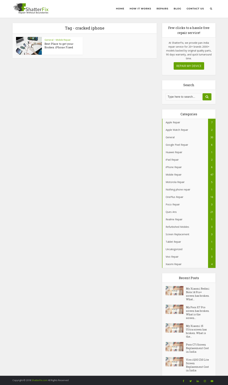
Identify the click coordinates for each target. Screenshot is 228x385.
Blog (177, 8)
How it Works (140, 8)
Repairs (162, 8)
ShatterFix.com (39, 380)
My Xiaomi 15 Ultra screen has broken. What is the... (196, 331)
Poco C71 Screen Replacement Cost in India (197, 348)
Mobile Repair (63, 39)
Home (120, 8)
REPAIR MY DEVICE (188, 66)
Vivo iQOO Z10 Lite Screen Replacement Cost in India (197, 365)
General (49, 39)
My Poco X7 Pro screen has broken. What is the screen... (197, 313)
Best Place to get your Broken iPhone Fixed (59, 45)
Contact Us (195, 8)
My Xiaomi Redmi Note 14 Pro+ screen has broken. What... (197, 294)
